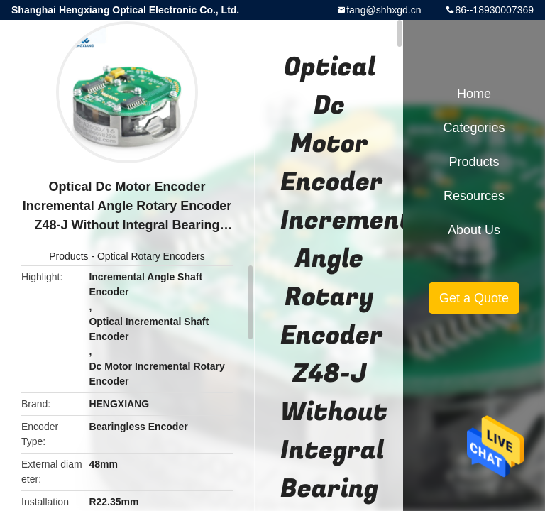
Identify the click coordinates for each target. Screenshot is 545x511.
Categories (474, 128)
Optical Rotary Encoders (151, 256)
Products (68, 256)
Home (474, 94)
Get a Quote (474, 298)
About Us (474, 230)
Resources (474, 196)
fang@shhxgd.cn (383, 10)
